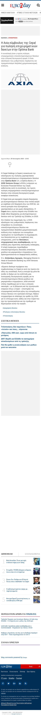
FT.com (4, 678)
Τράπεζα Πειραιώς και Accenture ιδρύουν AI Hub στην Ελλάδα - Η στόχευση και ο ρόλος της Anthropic (19, 620)
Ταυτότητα (4, 672)
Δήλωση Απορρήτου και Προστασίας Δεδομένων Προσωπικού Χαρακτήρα (16, 704)
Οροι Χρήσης (31, 672)
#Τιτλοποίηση (8, 316)
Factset (19, 678)
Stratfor (11, 678)
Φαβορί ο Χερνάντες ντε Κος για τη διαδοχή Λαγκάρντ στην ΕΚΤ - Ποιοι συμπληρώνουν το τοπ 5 (19, 633)
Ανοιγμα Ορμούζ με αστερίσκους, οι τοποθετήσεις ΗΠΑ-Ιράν (18, 600)
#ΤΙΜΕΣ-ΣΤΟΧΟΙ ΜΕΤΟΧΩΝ (27, 13)
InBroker (3, 693)
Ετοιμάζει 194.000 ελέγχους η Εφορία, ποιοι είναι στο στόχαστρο (18, 571)
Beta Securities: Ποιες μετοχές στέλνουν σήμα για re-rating (16, 561)
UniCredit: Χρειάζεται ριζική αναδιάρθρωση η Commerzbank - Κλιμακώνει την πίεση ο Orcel (16, 627)
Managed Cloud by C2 (16, 714)
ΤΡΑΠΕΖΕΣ (31, 614)
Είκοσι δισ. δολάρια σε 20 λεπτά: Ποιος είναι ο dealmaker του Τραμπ (17, 581)
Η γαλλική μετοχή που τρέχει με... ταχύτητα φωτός (17, 590)
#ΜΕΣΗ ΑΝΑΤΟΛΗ (8, 13)
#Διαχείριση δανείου (10, 308)
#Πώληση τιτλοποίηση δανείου (14, 312)
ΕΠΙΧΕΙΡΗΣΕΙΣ (13, 38)
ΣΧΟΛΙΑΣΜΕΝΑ (32, 554)
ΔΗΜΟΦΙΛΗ (7, 554)
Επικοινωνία (14, 672)
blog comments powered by (14, 657)
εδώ (21, 21)
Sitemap (22, 672)
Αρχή (30, 666)
